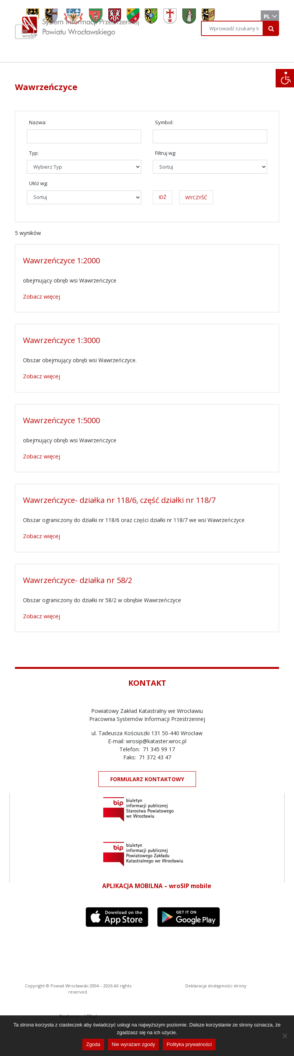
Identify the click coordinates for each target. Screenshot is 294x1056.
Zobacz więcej (41, 296)
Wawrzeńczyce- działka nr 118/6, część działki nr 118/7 (119, 500)
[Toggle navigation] (24, 32)
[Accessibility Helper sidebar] (285, 78)
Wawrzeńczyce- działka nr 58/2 (77, 580)
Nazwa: (37, 122)
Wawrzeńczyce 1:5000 (61, 420)
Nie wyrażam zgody (133, 1044)
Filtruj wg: (165, 152)
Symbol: (164, 122)
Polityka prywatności (189, 1044)
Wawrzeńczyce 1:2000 (61, 260)
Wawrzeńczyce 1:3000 (61, 340)
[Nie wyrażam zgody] (284, 1036)
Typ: (34, 152)
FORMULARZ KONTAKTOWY (147, 779)
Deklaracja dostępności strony (216, 986)
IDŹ (162, 197)
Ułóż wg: (38, 183)
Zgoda (93, 1044)
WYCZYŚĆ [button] (196, 197)
